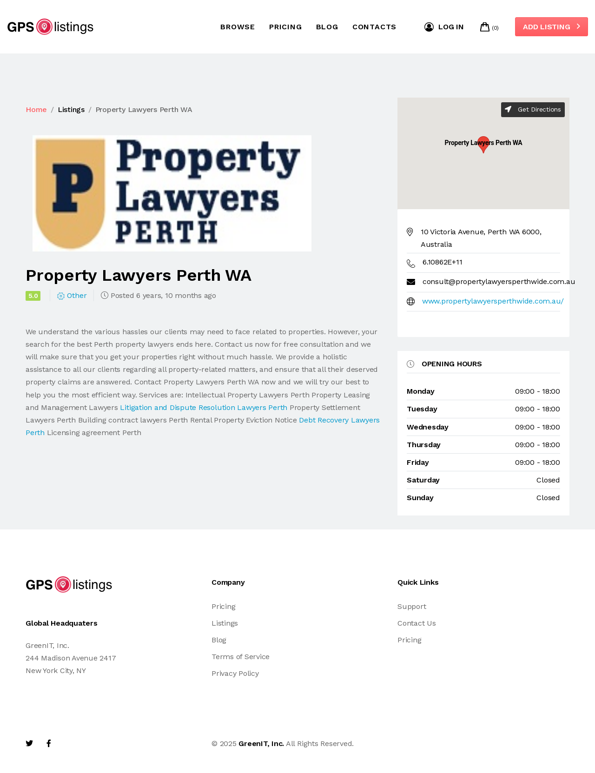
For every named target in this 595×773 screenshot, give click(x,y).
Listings (71, 109)
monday (421, 391)
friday (418, 462)
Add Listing (551, 26)
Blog (327, 26)
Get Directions (533, 109)
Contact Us (416, 623)
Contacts (374, 26)
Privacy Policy (235, 673)
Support (411, 606)
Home (36, 109)
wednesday (428, 427)
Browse (237, 26)
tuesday (422, 408)
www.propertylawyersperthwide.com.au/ (493, 301)
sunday (420, 497)
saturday (423, 480)
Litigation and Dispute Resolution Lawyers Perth (203, 407)
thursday (424, 444)
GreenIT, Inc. (261, 743)
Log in (444, 27)
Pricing (285, 26)
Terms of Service (241, 656)
